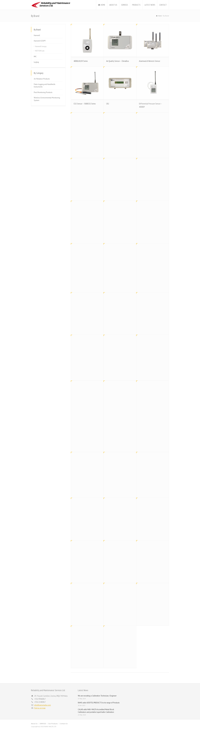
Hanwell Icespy (40, 46)
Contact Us (64, 724)
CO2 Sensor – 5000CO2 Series (85, 103)
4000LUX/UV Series (81, 61)
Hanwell (37, 35)
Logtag (36, 62)
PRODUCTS (136, 4)
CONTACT (163, 4)
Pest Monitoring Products (43, 92)
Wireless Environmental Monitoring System (47, 99)
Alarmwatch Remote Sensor (149, 61)
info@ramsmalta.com (42, 705)
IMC (35, 56)
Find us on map (39, 708)
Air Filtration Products (42, 79)
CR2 (107, 103)
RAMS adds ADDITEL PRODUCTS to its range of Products (98, 703)
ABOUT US (113, 4)
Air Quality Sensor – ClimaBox (117, 61)
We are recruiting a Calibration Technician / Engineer (97, 696)
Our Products (53, 724)
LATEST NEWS (150, 4)
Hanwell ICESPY (40, 41)
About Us (34, 724)
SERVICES (124, 4)
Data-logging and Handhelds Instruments (44, 85)
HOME (103, 4)
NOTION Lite (39, 51)
